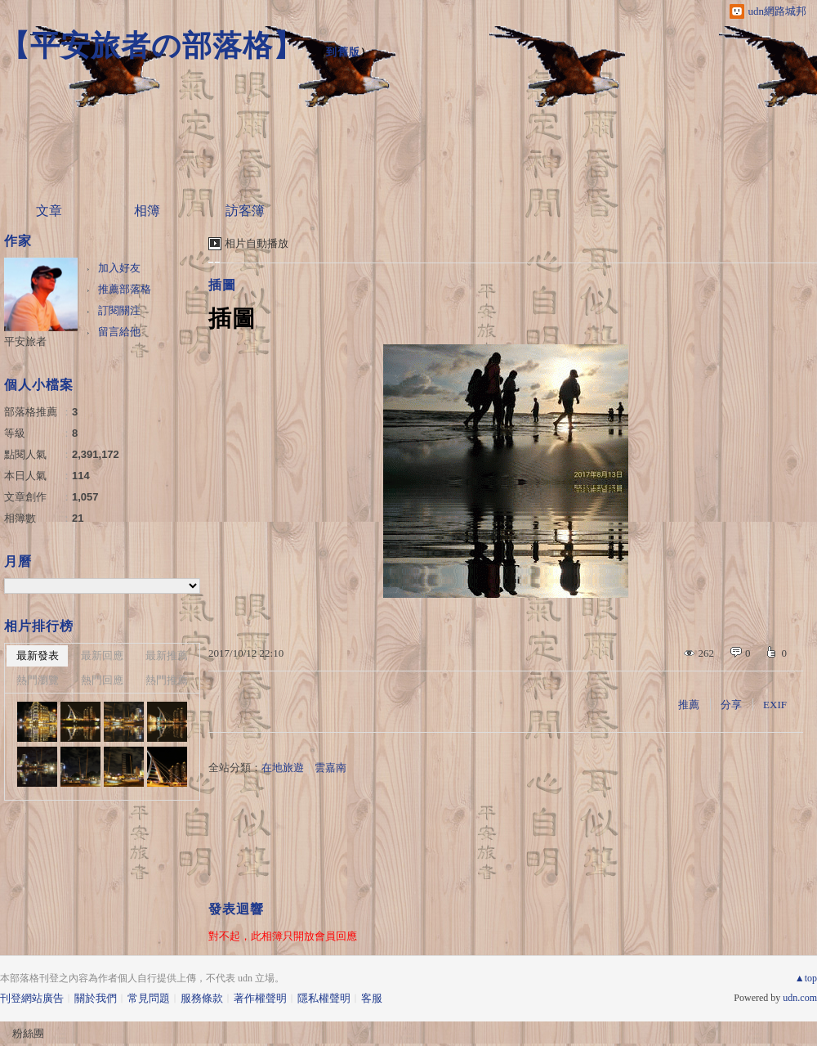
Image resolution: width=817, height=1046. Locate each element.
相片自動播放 (256, 243)
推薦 (688, 704)
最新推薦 (166, 655)
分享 (731, 704)
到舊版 (343, 52)
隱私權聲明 (323, 998)
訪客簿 (245, 211)
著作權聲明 (260, 998)
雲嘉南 (330, 767)
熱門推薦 (166, 680)
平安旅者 (25, 341)
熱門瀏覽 (37, 680)
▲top (806, 978)
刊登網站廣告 (32, 998)
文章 (49, 211)
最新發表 (37, 655)
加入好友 (119, 268)
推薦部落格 (124, 289)
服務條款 (202, 998)
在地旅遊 (282, 767)
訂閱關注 (119, 310)
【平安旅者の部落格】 (151, 45)
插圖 (222, 285)
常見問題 (148, 998)
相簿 (147, 211)
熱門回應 (102, 680)
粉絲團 (28, 1033)
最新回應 (102, 655)
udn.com (800, 997)
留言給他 (119, 331)
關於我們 (95, 998)
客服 (371, 998)
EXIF (775, 704)
